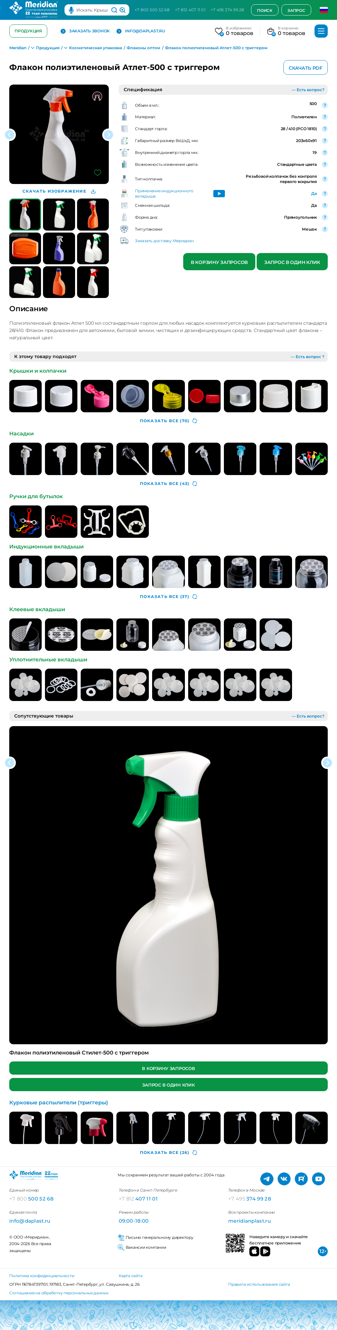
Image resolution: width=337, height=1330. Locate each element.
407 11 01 (138, 1199)
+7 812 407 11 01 (190, 9)
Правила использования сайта (259, 1284)
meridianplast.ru (249, 1221)
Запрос (296, 10)
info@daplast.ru (140, 31)
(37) (168, 597)
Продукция (28, 30)
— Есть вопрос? (308, 89)
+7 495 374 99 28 (227, 9)
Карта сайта (130, 1275)
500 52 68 (31, 1199)
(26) (168, 1153)
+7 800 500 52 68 (152, 9)
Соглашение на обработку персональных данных (58, 1292)
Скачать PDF (305, 68)
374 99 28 (249, 1199)
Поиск (265, 10)
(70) (168, 421)
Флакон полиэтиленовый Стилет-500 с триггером (79, 1053)
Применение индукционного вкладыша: (164, 193)
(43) (168, 484)
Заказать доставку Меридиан (164, 240)
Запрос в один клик (292, 262)
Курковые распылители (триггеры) (58, 1102)
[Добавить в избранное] (98, 173)
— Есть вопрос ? (307, 356)
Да (314, 193)
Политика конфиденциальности (41, 1275)
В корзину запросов (219, 262)
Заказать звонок (85, 31)
